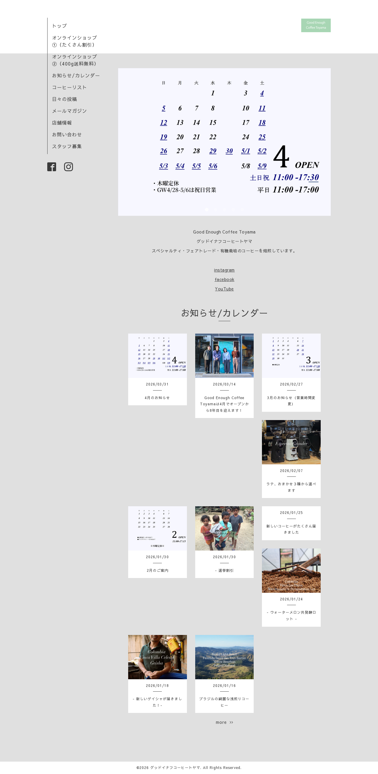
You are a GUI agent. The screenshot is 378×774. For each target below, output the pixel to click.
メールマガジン (69, 110)
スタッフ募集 (67, 146)
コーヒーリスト (69, 87)
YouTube (224, 289)
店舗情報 (62, 122)
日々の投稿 (64, 99)
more (224, 722)
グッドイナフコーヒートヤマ (175, 767)
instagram (224, 270)
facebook (224, 279)
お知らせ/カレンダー (76, 75)
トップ (59, 25)
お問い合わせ (67, 134)
